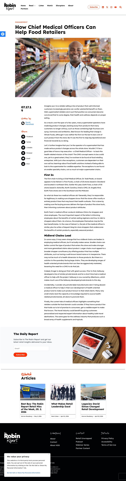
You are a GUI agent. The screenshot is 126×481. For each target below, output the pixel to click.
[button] (28, 137)
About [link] (52, 439)
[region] (27, 465)
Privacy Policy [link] (107, 438)
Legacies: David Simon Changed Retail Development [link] (93, 406)
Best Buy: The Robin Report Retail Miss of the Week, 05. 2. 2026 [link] (32, 407)
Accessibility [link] (106, 442)
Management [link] (21, 22)
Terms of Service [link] (108, 445)
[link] (2, 34)
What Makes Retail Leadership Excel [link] (62, 405)
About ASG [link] (55, 445)
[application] (34, 5)
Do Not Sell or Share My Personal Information (23, 473)
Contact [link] (53, 442)
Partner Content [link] (83, 448)
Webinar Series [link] (82, 445)
